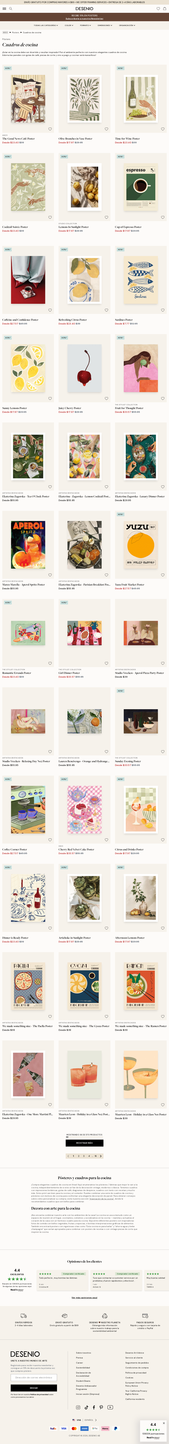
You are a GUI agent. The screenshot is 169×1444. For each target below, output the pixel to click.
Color (69, 25)
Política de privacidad (39, 1394)
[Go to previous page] (68, 1156)
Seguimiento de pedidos (137, 1363)
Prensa (79, 1358)
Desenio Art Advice (134, 1353)
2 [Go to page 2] (78, 1156)
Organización (127, 25)
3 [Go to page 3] (83, 1156)
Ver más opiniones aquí (84, 1297)
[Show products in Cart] (164, 8)
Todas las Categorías (46, 25)
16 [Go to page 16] (96, 1156)
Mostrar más (84, 1143)
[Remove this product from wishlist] (50, 129)
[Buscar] (11, 8)
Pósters (15, 32)
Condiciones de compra (137, 1367)
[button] (153, 1431)
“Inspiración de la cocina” (101, 1199)
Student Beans (83, 1381)
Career (79, 1363)
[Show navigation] (4, 8)
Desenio (93, 1435)
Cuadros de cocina (32, 32)
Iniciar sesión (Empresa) (87, 1394)
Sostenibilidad (83, 1367)
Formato (85, 25)
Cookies (129, 1377)
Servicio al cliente (134, 1358)
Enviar (34, 1388)
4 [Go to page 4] (89, 1156)
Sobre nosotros (83, 1353)
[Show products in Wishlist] (158, 8)
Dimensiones (105, 25)
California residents (135, 1399)
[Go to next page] (100, 1156)
